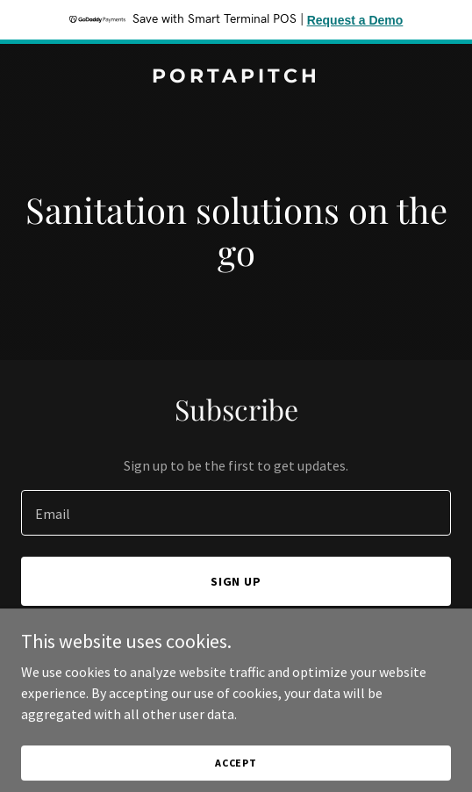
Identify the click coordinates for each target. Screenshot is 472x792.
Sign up (236, 581)
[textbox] (236, 513)
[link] (236, 77)
